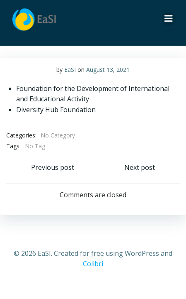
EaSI (70, 70)
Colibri (93, 263)
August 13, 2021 (108, 70)
